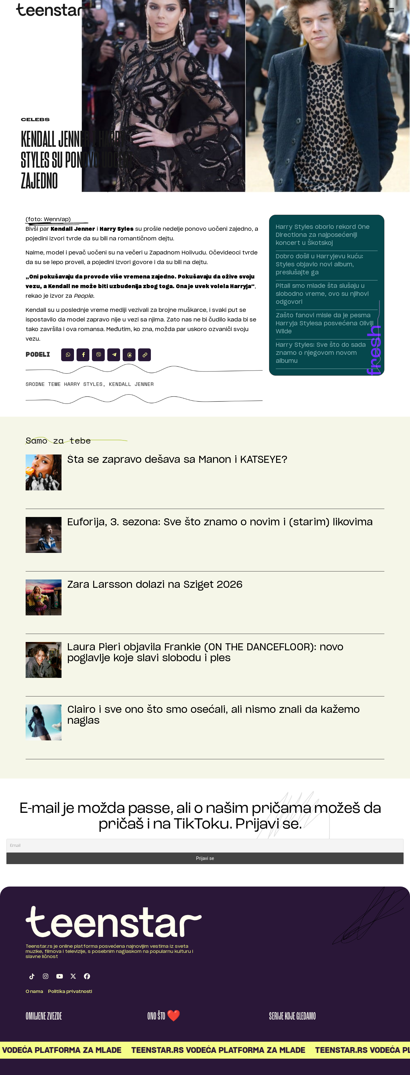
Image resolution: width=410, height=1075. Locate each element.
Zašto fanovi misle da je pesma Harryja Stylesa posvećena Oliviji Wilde (324, 324)
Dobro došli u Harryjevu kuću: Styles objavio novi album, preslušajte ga (319, 265)
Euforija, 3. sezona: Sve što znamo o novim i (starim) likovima (220, 522)
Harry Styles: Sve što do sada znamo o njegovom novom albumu (321, 353)
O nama (34, 991)
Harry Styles (83, 384)
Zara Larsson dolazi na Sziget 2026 (155, 585)
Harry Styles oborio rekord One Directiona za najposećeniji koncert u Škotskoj (323, 235)
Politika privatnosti (70, 991)
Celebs (35, 120)
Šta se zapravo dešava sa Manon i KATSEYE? (177, 460)
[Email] (205, 846)
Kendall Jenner (131, 384)
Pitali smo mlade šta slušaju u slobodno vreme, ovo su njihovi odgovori (322, 294)
